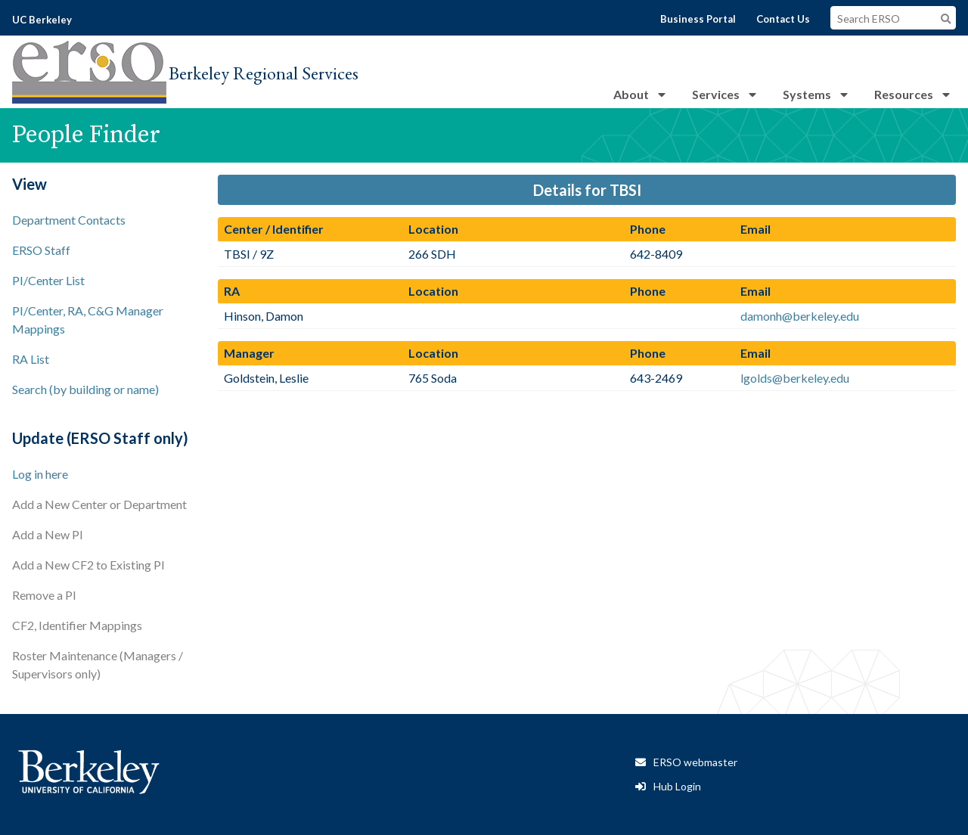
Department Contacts (69, 220)
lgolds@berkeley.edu (794, 378)
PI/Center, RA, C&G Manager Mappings (87, 319)
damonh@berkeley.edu (799, 316)
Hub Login (677, 786)
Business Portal (698, 19)
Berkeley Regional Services (263, 73)
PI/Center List (48, 280)
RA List (30, 359)
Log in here (40, 474)
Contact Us (783, 19)
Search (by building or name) (85, 389)
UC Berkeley (42, 20)
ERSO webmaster (695, 762)
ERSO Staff (41, 250)
